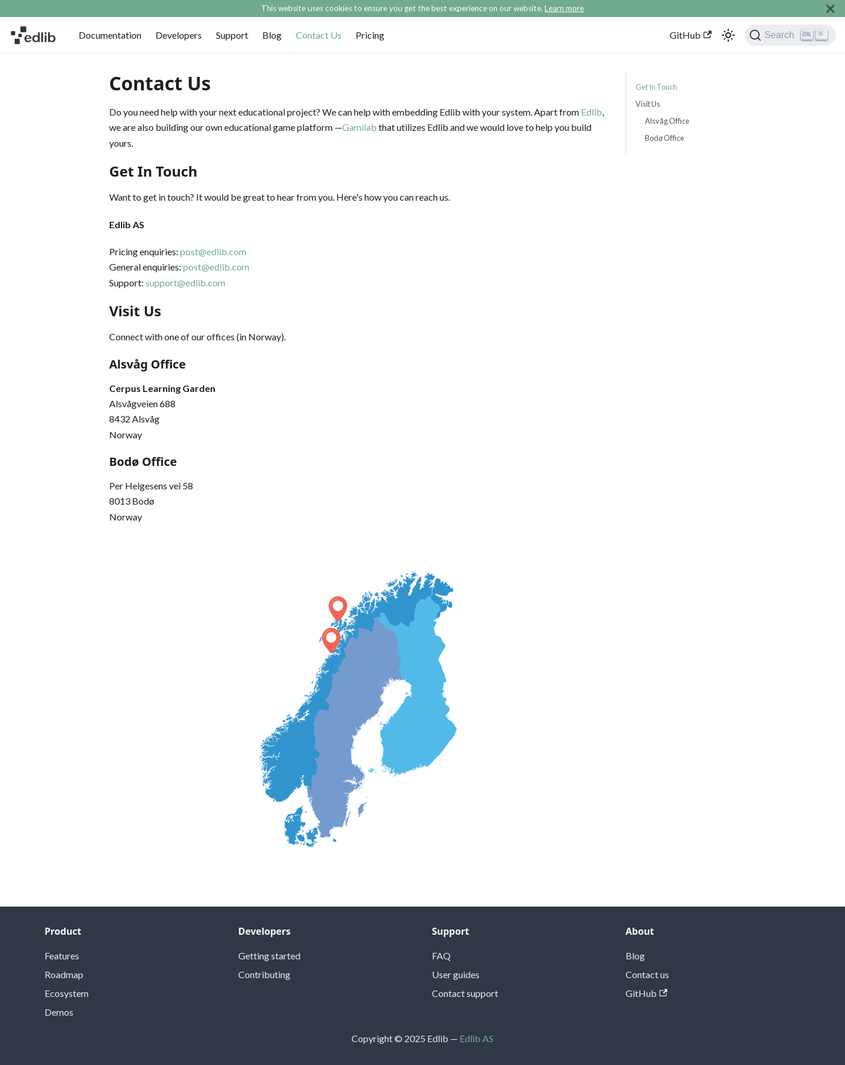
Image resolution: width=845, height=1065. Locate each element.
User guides (455, 974)
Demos (59, 1011)
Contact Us (319, 34)
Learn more (564, 8)
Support (232, 34)
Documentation (110, 34)
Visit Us (648, 104)
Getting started (269, 955)
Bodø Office (664, 138)
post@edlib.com (213, 251)
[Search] (790, 35)
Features (62, 955)
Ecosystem (67, 993)
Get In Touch (656, 87)
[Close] (830, 8)
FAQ (441, 955)
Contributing (264, 974)
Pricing (370, 34)
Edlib (591, 111)
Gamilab (359, 127)
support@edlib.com (185, 282)
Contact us (647, 974)
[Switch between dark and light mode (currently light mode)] (728, 35)
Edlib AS (476, 1038)
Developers (179, 34)
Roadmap (64, 974)
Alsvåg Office (667, 121)
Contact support (465, 993)
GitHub (690, 34)
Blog (272, 34)
